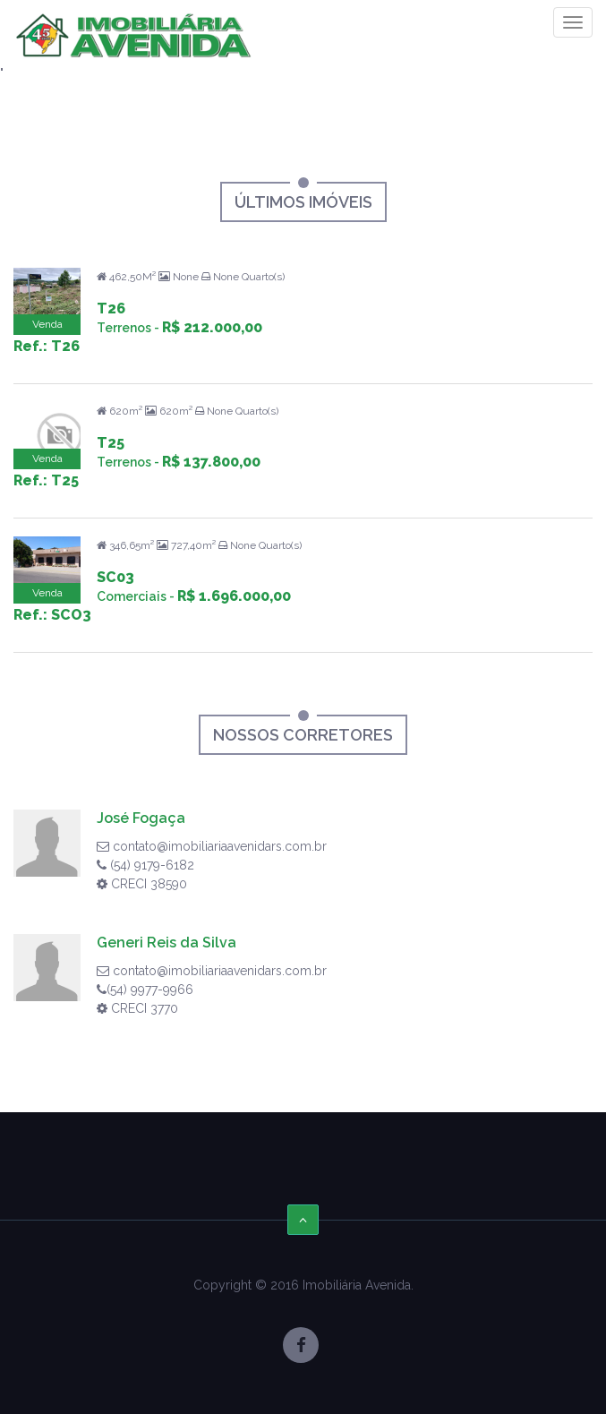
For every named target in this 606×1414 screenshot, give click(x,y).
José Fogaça (141, 818)
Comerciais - (194, 596)
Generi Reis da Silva (166, 942)
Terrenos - (179, 328)
